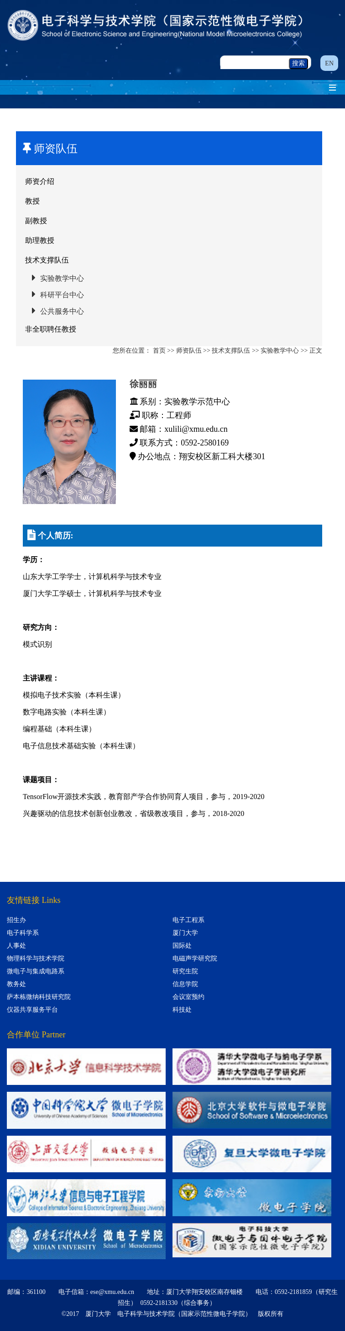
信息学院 (185, 984)
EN (329, 63)
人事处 (16, 945)
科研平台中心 (62, 295)
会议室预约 (188, 996)
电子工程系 (188, 920)
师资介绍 (39, 181)
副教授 (36, 221)
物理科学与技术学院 (35, 958)
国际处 (182, 945)
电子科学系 (23, 932)
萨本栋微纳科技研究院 (39, 996)
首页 (159, 350)
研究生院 (185, 971)
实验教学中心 (62, 278)
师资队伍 (189, 350)
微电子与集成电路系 (35, 971)
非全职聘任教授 (50, 329)
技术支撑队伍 (47, 260)
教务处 (16, 984)
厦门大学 (185, 932)
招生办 (16, 920)
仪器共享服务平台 (32, 1009)
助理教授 (39, 240)
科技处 (182, 1009)
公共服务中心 (62, 311)
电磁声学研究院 (194, 958)
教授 (32, 201)
